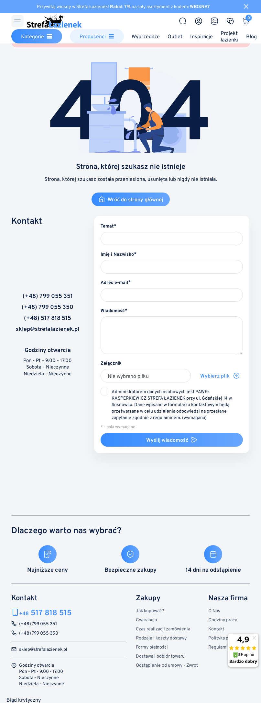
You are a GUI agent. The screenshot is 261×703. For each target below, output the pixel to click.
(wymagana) (172, 404)
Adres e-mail (114, 282)
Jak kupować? (150, 610)
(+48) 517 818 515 (47, 318)
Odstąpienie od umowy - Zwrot (167, 665)
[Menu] (17, 21)
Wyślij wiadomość (171, 440)
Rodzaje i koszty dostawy (161, 637)
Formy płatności (152, 646)
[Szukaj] (182, 21)
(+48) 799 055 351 (48, 296)
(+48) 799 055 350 (47, 307)
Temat (107, 225)
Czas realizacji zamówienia (163, 628)
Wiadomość (113, 310)
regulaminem (166, 417)
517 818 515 (45, 612)
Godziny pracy (222, 619)
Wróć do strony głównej (130, 199)
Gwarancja (146, 619)
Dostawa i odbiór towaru (160, 655)
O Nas (214, 610)
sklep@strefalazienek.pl (47, 329)
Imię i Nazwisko (117, 254)
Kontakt (216, 628)
